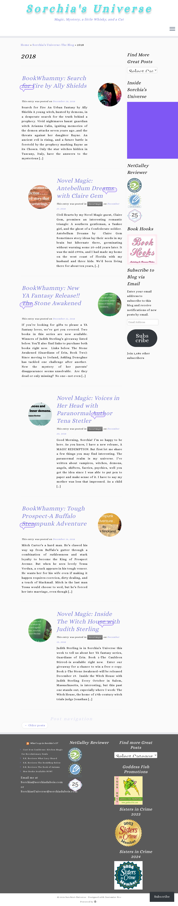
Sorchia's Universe (89, 8)
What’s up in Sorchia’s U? (44, 743)
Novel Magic (95, 204)
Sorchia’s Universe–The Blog (53, 45)
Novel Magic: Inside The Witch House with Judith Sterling (88, 621)
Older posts (35, 725)
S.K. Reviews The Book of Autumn (41, 767)
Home (25, 45)
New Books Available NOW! (38, 771)
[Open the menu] (172, 29)
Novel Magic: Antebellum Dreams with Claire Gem (85, 188)
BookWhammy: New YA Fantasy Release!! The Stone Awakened (51, 295)
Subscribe (142, 338)
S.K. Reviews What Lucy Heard (40, 758)
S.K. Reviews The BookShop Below (42, 763)
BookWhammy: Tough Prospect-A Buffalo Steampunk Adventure (54, 516)
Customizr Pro (113, 897)
